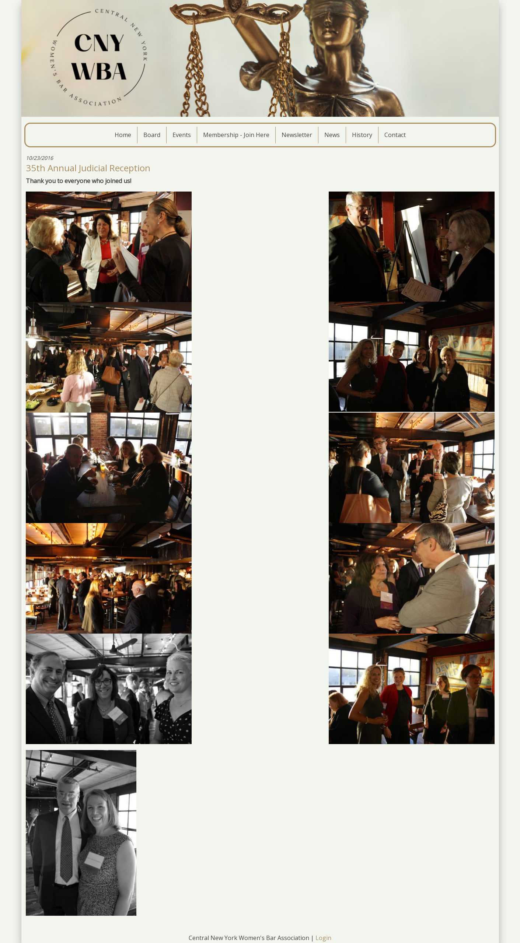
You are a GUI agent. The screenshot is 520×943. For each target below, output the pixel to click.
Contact (395, 135)
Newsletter (297, 135)
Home (123, 135)
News (332, 135)
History (362, 135)
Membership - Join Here (236, 135)
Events (181, 135)
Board (151, 135)
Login (323, 938)
